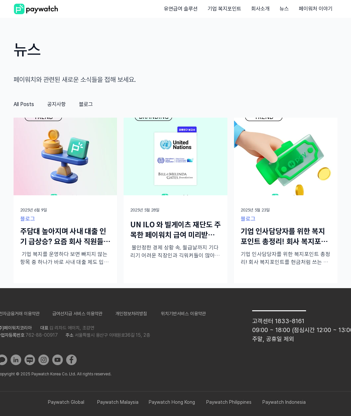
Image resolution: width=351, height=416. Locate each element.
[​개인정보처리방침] (131, 313)
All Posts (24, 104)
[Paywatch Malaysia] (117, 402)
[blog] (29, 360)
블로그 (86, 104)
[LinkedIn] (16, 360)
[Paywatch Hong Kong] (171, 402)
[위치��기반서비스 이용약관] (183, 313)
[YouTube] (57, 360)
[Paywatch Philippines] (228, 402)
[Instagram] (43, 360)
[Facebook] (71, 360)
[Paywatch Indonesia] (284, 402)
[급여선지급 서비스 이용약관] (77, 313)
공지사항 (56, 104)
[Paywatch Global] (66, 402)
